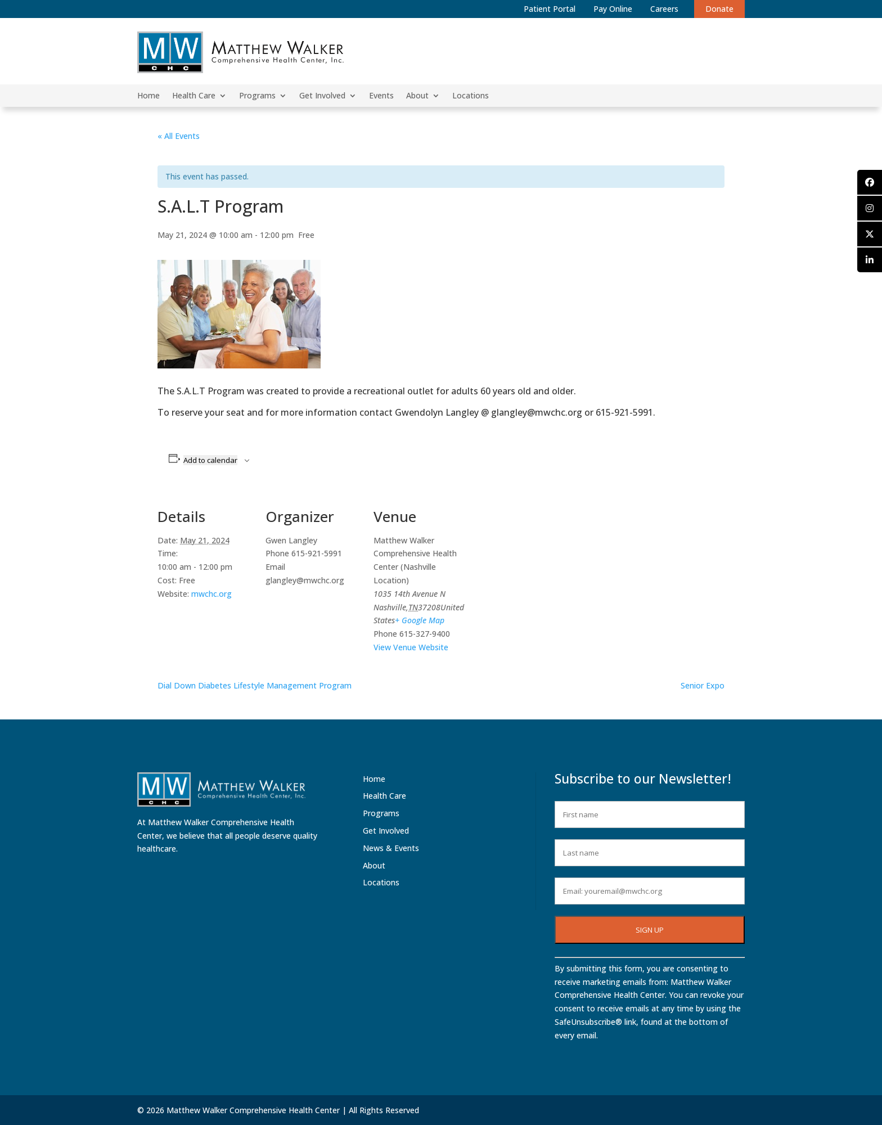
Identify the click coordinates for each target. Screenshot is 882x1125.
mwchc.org (211, 593)
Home (148, 96)
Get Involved (322, 96)
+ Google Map (419, 620)
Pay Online (612, 8)
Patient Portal (549, 8)
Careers (664, 8)
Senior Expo (702, 685)
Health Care (193, 96)
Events (381, 96)
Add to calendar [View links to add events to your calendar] (210, 460)
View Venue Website (411, 647)
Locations (470, 96)
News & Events (391, 848)
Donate (719, 8)
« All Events (179, 135)
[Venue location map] (541, 568)
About (417, 96)
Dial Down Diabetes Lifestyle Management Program (255, 685)
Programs (257, 96)
